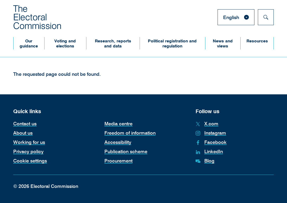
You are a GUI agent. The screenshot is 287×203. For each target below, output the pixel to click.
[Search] (266, 17)
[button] (28, 43)
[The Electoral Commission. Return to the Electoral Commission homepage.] (37, 17)
